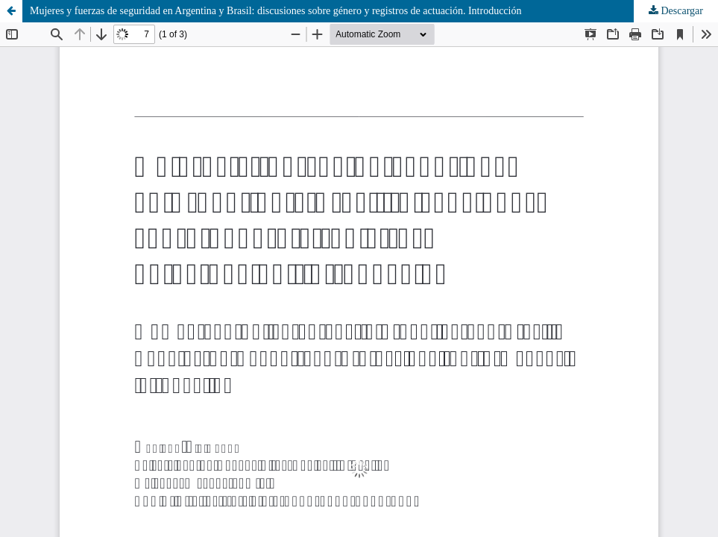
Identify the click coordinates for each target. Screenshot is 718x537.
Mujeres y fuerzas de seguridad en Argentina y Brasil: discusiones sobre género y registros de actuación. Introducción (276, 10)
